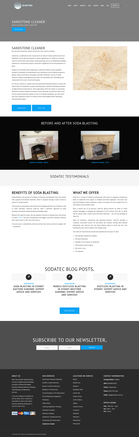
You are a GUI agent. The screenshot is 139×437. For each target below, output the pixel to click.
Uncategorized (29, 284)
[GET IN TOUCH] (19, 29)
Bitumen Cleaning (48, 413)
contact (20, 217)
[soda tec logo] (23, 5)
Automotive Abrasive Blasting (52, 379)
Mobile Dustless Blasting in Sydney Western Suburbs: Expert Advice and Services (69, 290)
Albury (75, 379)
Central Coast (77, 396)
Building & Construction (50, 389)
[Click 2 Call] (41, 108)
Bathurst (76, 386)
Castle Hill (76, 393)
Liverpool (76, 410)
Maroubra (76, 417)
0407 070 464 (113, 391)
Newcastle (76, 424)
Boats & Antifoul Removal (51, 386)
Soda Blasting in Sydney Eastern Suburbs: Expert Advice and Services (28, 289)
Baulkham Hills (78, 389)
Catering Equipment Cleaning (51, 407)
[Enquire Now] (21, 108)
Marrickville (76, 420)
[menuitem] (69, 5)
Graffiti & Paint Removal (50, 383)
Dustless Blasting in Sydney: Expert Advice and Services (110, 289)
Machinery (45, 400)
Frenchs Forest (78, 407)
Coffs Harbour (77, 400)
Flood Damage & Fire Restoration (53, 393)
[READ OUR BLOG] (69, 310)
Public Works (46, 403)
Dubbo (75, 403)
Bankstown (76, 383)
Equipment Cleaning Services (51, 417)
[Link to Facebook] (125, 5)
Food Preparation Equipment (51, 396)
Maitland (76, 413)
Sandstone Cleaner (48, 424)
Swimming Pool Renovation (51, 420)
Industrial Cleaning (48, 410)
